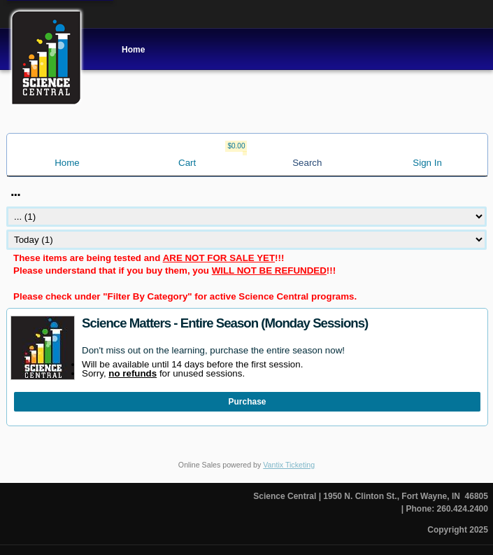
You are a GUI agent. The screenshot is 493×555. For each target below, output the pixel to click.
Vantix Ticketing (289, 465)
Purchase (247, 402)
